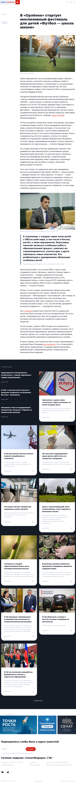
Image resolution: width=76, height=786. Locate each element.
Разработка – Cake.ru (68, 781)
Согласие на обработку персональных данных (18, 753)
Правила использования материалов (58, 765)
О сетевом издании (7, 765)
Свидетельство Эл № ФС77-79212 (12, 762)
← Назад (4, 14)
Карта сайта (38, 781)
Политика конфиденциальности (57, 762)
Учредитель (33, 762)
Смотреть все (38, 700)
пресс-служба (58, 115)
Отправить (30, 749)
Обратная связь (34, 765)
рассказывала (49, 344)
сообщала (28, 311)
